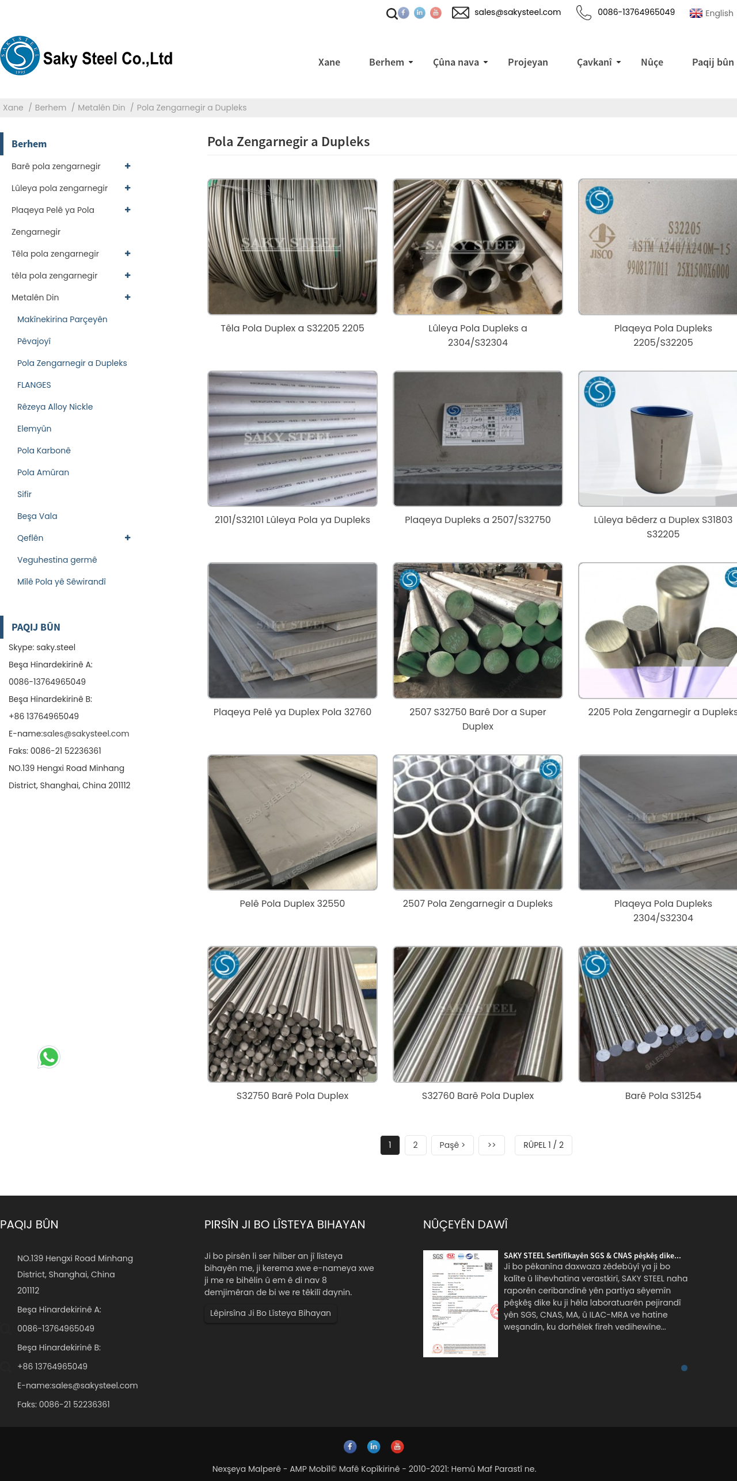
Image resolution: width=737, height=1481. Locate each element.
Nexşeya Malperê (246, 1469)
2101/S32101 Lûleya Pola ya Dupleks (292, 519)
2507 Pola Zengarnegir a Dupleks (478, 903)
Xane (13, 107)
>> (491, 1145)
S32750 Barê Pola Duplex (292, 1095)
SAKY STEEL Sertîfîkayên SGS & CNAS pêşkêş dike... (592, 1255)
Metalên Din (101, 107)
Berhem (51, 107)
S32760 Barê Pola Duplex (478, 1095)
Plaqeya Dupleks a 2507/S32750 (478, 519)
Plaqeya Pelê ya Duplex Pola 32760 (293, 712)
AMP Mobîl (310, 1469)
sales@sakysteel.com (86, 733)
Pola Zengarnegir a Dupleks (192, 107)
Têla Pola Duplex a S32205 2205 (292, 328)
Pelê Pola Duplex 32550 (292, 903)
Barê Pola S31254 (663, 1095)
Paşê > (453, 1145)
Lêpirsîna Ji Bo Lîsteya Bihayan (270, 1313)
